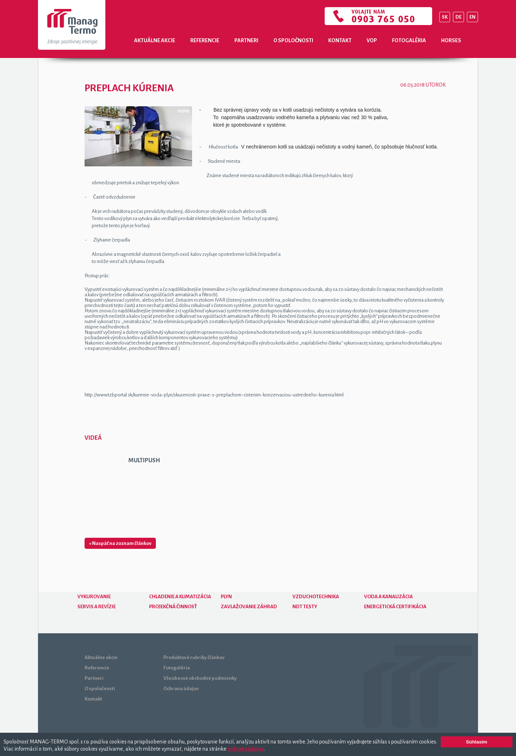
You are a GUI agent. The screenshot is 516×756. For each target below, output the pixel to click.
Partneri (246, 40)
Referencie (204, 40)
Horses (451, 40)
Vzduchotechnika (315, 596)
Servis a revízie (96, 606)
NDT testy (304, 606)
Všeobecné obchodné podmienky (200, 678)
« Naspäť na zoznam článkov (120, 543)
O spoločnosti (293, 40)
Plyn (226, 596)
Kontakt (340, 40)
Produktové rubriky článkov (194, 657)
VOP (372, 40)
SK (445, 17)
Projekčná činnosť (173, 606)
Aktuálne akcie (154, 40)
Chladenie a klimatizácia (180, 596)
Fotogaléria (409, 40)
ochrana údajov (246, 749)
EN (472, 17)
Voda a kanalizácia (388, 596)
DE (458, 17)
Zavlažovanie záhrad (249, 606)
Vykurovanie (94, 596)
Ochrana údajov (181, 688)
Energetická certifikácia (395, 606)
